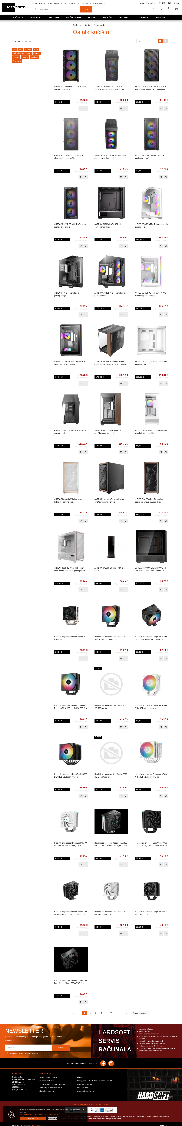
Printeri (93, 17)
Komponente (36, 17)
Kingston (36, 53)
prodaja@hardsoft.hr (147, 3)
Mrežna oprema (74, 17)
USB (15, 49)
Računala (19, 17)
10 (115, 1013)
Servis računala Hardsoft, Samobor (52, 1084)
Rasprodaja (69, 3)
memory (16, 57)
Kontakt (176, 3)
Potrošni (108, 17)
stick (20, 49)
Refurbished (161, 17)
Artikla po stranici (140, 1013)
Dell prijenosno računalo (22, 53)
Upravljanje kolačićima (85, 1091)
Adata (36, 49)
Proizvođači (82, 3)
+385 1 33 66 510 (164, 3)
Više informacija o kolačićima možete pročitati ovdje (39, 1114)
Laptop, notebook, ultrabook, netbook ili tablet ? (94, 1081)
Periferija (55, 17)
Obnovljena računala (46, 1091)
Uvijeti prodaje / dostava (48, 1077)
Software (125, 17)
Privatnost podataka (46, 1081)
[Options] (52, 1118)
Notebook (34, 57)
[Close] (33, 1118)
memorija (28, 49)
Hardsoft (114, 1041)
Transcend (17, 61)
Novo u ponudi (55, 3)
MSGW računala (83, 1088)
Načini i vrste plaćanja (85, 1084)
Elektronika (142, 17)
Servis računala (97, 3)
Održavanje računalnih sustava (50, 1088)
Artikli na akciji (39, 3)
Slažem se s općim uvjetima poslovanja (23, 1053)
